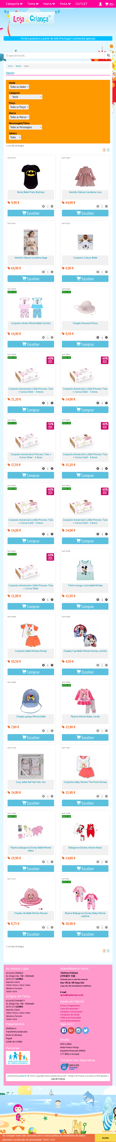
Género (13, 133)
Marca (49, 3)
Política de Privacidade (70, 1017)
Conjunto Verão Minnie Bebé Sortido (31, 323)
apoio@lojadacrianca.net (71, 995)
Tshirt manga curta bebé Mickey (85, 585)
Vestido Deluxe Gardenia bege (30, 257)
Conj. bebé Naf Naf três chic (31, 782)
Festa (65, 3)
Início (10, 66)
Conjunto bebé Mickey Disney (31, 651)
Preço (12, 103)
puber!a (22, 1076)
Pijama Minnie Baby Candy (85, 716)
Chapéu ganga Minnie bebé (30, 716)
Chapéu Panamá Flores (85, 323)
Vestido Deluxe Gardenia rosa (85, 192)
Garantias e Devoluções (71, 1011)
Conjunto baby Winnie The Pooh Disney (85, 782)
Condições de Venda (69, 1014)
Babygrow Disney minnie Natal (85, 847)
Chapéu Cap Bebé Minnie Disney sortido (85, 651)
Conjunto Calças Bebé (85, 257)
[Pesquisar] (108, 55)
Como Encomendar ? (69, 1008)
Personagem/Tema (19, 123)
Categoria (14, 3)
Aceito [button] (105, 1138)
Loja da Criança (58, 1079)
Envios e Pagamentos (70, 1005)
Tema (33, 3)
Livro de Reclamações (70, 1020)
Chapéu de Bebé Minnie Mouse (30, 913)
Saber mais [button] (49, 1139)
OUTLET (81, 3)
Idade (12, 83)
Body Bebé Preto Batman (31, 192)
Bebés (18, 66)
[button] (31, 213)
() (110, 4)
